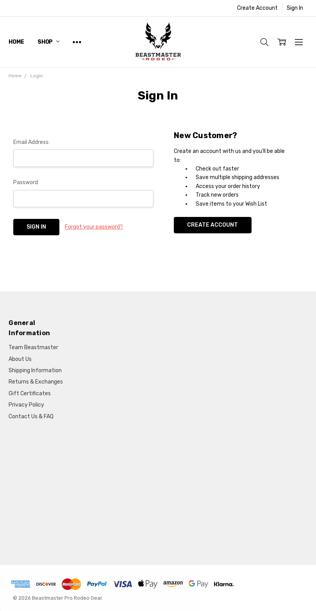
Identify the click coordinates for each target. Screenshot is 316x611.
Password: (26, 182)
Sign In (295, 8)
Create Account (257, 8)
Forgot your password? (94, 227)
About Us (20, 359)
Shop (48, 42)
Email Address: (31, 142)
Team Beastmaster (33, 347)
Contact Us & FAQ (31, 416)
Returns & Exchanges (36, 381)
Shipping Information (35, 370)
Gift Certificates (30, 393)
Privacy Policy (26, 404)
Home (16, 42)
